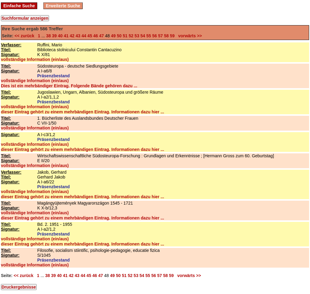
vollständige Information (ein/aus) (35, 59)
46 (95, 35)
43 (78, 35)
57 (160, 35)
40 (60, 35)
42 (72, 35)
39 (54, 35)
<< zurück (26, 35)
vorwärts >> (189, 35)
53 (136, 35)
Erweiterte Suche (63, 5)
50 (119, 35)
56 (154, 35)
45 (89, 35)
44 (83, 35)
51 (125, 35)
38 (48, 35)
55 (148, 35)
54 (142, 35)
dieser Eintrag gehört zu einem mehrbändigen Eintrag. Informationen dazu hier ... (82, 111)
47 (101, 35)
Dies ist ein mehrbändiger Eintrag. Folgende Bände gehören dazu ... (69, 85)
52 (131, 35)
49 (113, 35)
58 (166, 35)
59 (172, 35)
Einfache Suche (19, 5)
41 (66, 35)
